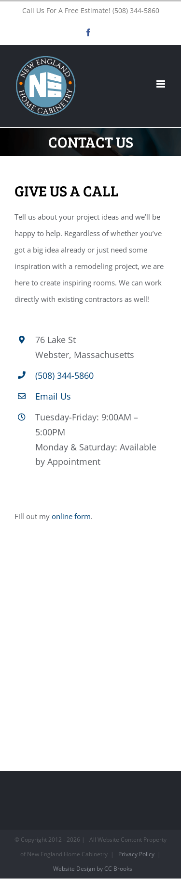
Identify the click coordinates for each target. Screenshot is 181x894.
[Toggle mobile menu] (161, 84)
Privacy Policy (136, 854)
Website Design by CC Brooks (92, 868)
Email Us (53, 396)
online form (71, 516)
